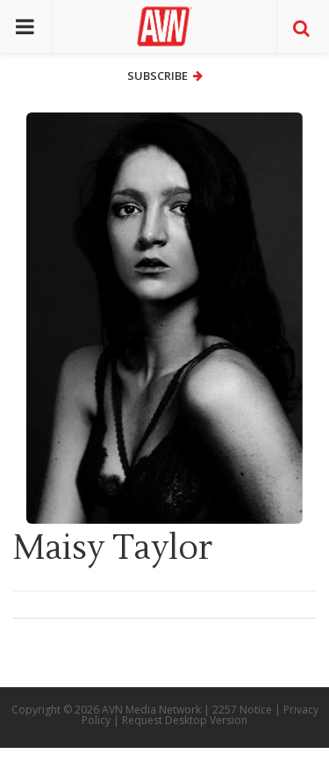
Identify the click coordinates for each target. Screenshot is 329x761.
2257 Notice (242, 709)
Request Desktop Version (184, 720)
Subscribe (165, 75)
